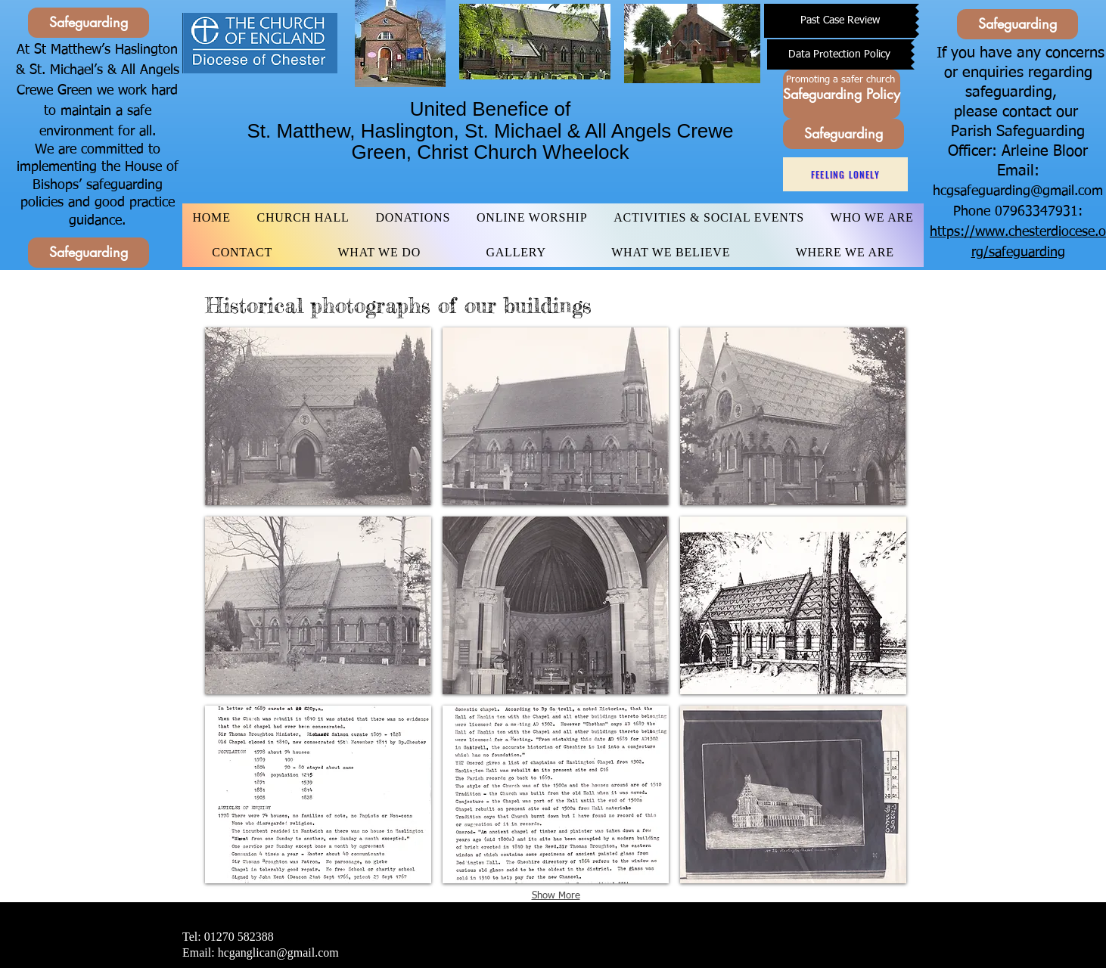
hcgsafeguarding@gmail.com (1018, 191)
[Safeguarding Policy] (841, 94)
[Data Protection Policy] (839, 54)
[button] (318, 416)
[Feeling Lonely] (845, 174)
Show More (556, 896)
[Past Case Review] (839, 21)
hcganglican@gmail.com (278, 952)
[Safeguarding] (88, 23)
